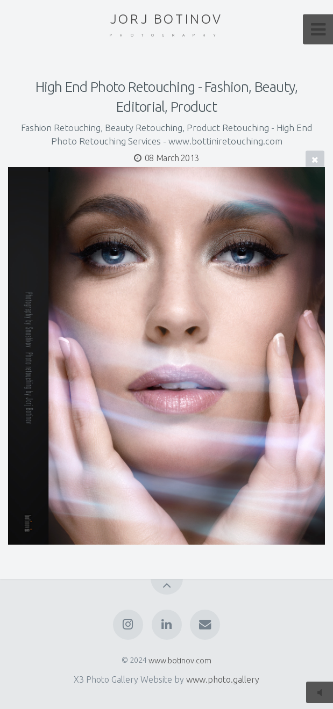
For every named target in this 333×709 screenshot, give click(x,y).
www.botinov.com (179, 660)
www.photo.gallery (222, 679)
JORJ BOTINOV (166, 25)
